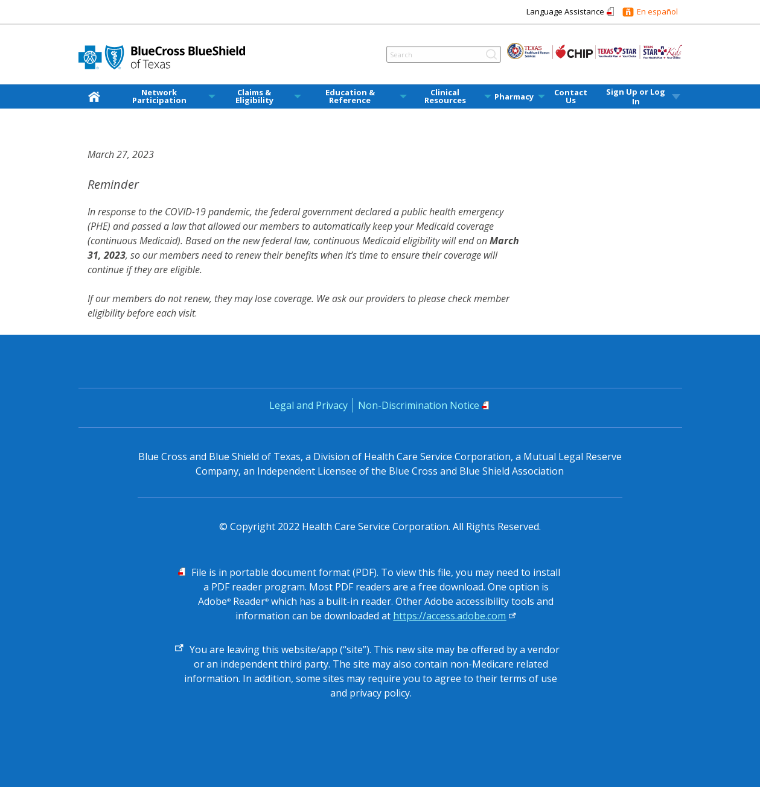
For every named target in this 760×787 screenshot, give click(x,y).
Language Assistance (565, 11)
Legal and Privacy (308, 405)
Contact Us (570, 96)
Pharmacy (514, 97)
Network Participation (159, 96)
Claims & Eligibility (254, 96)
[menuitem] (96, 96)
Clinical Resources (445, 96)
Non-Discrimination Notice (418, 405)
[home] (96, 96)
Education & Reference (350, 96)
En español (657, 11)
